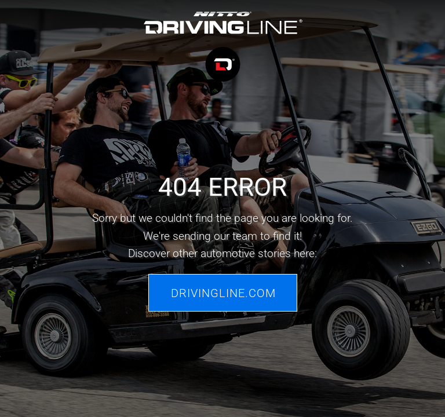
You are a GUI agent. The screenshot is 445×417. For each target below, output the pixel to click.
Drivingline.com (223, 292)
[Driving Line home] (222, 48)
